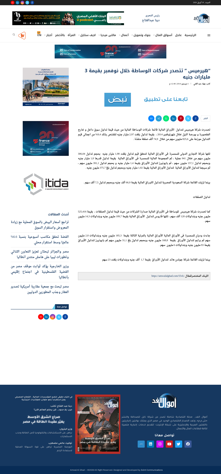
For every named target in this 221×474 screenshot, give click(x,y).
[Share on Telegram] (159, 118)
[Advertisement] (110, 355)
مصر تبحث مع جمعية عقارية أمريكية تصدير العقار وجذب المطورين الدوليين (40, 289)
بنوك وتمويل (142, 35)
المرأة (71, 35)
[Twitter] (27, 2)
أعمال (125, 35)
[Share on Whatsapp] (166, 118)
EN (39, 35)
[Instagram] (22, 2)
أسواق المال (163, 35)
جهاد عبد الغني (199, 84)
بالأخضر (60, 35)
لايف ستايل (88, 35)
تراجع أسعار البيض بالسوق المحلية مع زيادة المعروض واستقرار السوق (40, 225)
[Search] (13, 35)
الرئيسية (190, 35)
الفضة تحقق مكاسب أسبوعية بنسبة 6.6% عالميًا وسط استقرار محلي (40, 239)
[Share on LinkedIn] (173, 118)
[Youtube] (12, 2)
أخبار (49, 35)
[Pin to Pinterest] (181, 118)
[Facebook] (32, 2)
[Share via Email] (151, 118)
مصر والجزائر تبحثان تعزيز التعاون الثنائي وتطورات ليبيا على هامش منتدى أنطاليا (40, 254)
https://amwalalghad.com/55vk (167, 276)
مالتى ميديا (108, 35)
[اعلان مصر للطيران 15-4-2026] (46, 70)
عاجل (178, 35)
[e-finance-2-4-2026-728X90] (110, 47)
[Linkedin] (17, 2)
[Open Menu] (208, 35)
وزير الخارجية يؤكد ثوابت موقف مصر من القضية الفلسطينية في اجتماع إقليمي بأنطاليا (40, 272)
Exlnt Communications (151, 470)
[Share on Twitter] (188, 118)
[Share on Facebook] (195, 118)
